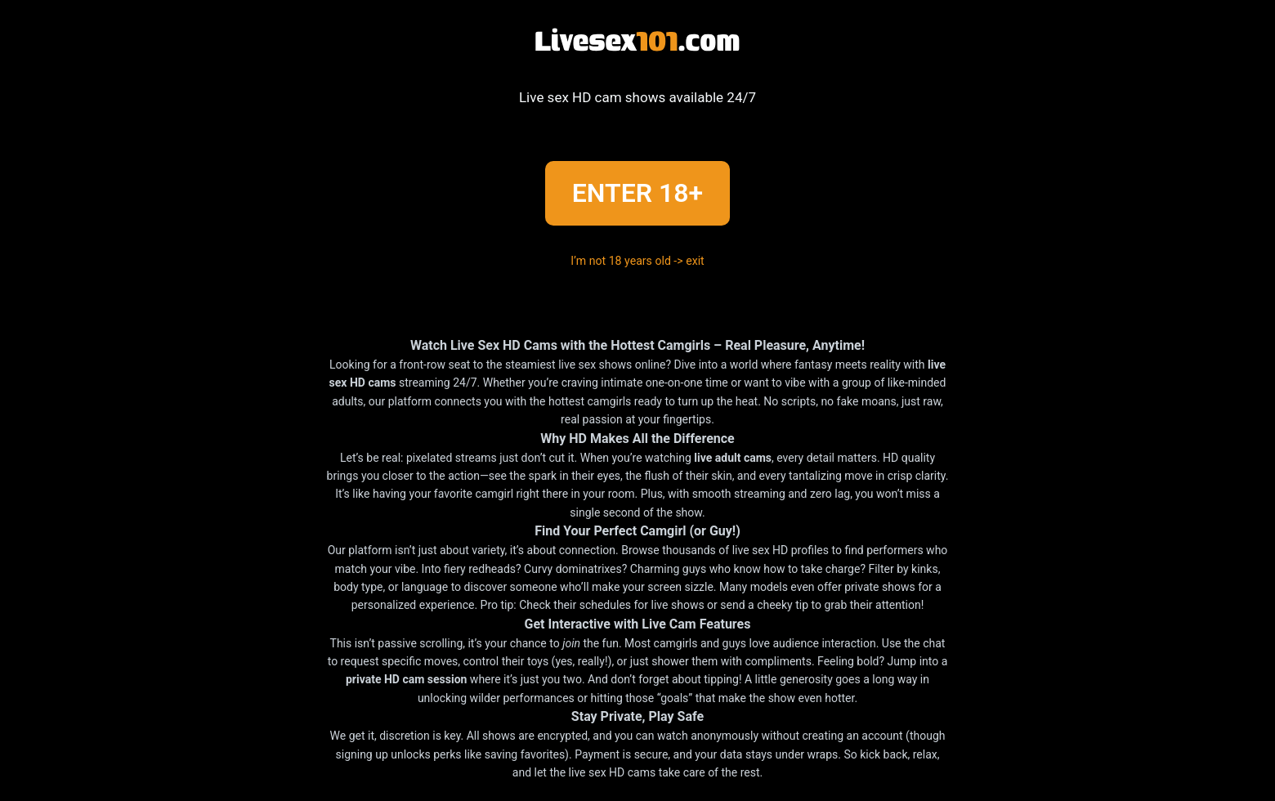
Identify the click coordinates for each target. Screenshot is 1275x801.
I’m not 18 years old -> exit (638, 261)
